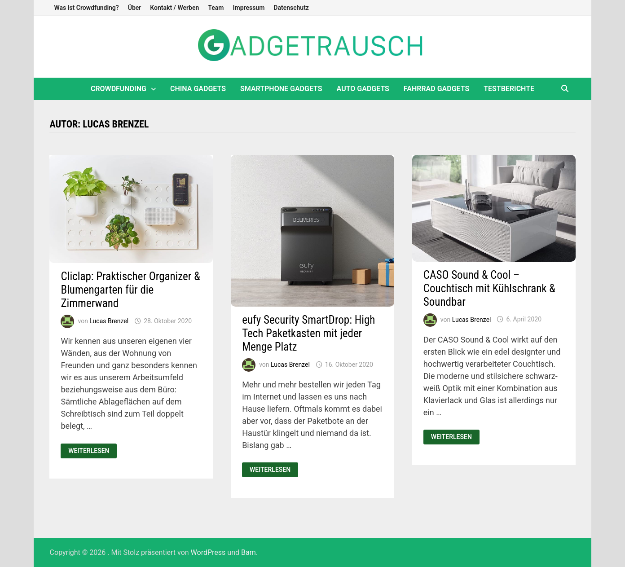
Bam (248, 552)
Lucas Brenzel (108, 321)
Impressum (248, 7)
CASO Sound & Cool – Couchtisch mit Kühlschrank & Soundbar (489, 288)
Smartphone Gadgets (281, 88)
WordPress (208, 552)
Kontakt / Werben (174, 7)
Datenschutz (291, 7)
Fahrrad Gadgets (436, 88)
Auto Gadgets (363, 88)
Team (216, 7)
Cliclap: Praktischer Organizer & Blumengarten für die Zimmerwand (130, 290)
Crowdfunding (118, 88)
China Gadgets (198, 88)
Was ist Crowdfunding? (86, 7)
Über (134, 7)
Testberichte (509, 88)
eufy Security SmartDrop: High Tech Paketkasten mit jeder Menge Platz (308, 333)
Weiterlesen (92, 451)
